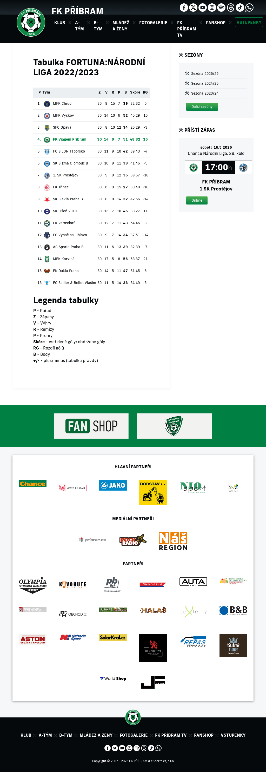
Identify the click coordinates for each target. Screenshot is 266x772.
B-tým (65, 735)
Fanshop (215, 22)
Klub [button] (59, 22)
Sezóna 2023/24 (204, 93)
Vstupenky (249, 22)
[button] (202, 107)
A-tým (45, 735)
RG (145, 92)
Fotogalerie (153, 22)
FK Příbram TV (186, 29)
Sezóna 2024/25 (204, 83)
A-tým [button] (79, 25)
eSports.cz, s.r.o (162, 761)
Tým (46, 92)
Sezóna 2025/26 (204, 73)
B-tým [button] (98, 25)
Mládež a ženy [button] (120, 25)
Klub (26, 735)
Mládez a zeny (96, 735)
